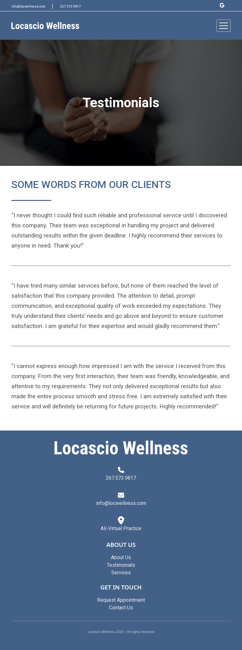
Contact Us (121, 608)
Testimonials (121, 565)
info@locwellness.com (28, 6)
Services (121, 573)
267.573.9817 (70, 6)
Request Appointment (121, 600)
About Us (121, 557)
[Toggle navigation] (223, 26)
